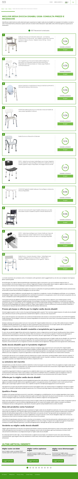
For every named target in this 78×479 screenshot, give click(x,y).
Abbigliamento (58, 2)
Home (51, 2)
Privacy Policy (20, 474)
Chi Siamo (4, 474)
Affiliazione (11, 474)
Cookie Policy (29, 474)
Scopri (65, 49)
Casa (66, 2)
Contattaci (37, 474)
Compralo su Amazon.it (65, 46)
